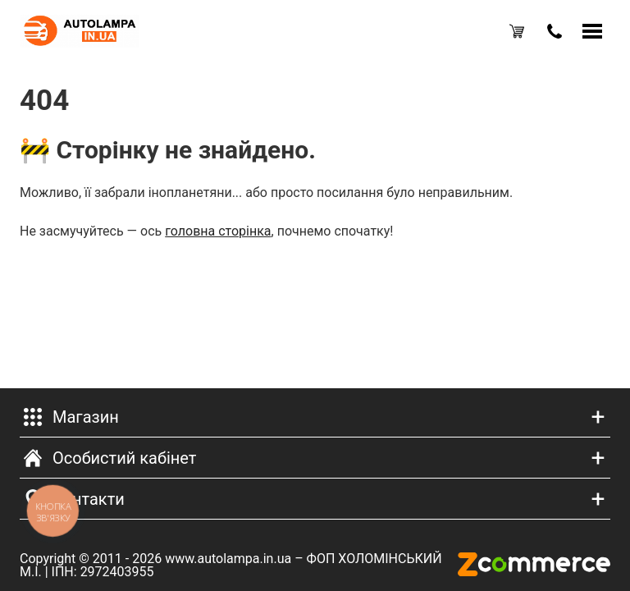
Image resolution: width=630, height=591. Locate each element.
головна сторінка (218, 231)
